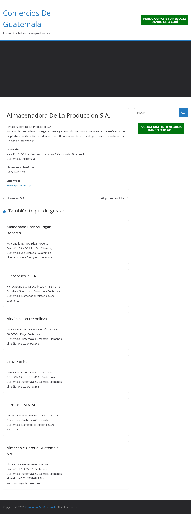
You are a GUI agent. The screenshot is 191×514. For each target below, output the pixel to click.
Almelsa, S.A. (14, 198)
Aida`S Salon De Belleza (27, 318)
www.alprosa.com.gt (19, 185)
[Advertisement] (95, 69)
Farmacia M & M (21, 404)
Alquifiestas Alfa (115, 198)
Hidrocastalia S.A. (22, 275)
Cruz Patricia (18, 361)
